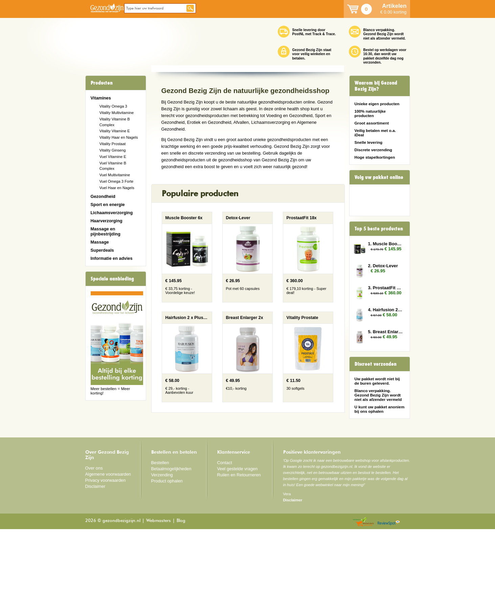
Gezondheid (103, 196)
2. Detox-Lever (383, 265)
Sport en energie (108, 204)
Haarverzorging (106, 220)
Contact (224, 523)
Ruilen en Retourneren (239, 535)
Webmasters (158, 582)
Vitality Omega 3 (113, 106)
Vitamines (101, 97)
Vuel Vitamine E (112, 157)
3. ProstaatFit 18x (385, 287)
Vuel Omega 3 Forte (116, 181)
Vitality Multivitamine (116, 113)
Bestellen (160, 523)
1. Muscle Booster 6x (385, 243)
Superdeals (102, 250)
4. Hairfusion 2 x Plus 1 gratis (385, 309)
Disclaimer (95, 547)
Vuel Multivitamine (114, 175)
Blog (181, 582)
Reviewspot (389, 583)
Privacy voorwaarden (105, 541)
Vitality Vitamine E (114, 131)
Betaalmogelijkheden (171, 529)
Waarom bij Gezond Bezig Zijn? (376, 86)
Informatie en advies (112, 258)
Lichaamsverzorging (112, 212)
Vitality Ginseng (112, 150)
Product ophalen (167, 541)
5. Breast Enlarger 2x (385, 331)
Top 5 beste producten (379, 229)
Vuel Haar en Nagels (116, 188)
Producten (102, 83)
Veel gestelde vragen (237, 529)
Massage (100, 242)
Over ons (94, 528)
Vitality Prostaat (112, 144)
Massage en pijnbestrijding (105, 231)
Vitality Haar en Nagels (118, 137)
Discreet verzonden (376, 364)
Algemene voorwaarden (108, 535)
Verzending (162, 535)
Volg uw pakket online (379, 177)
